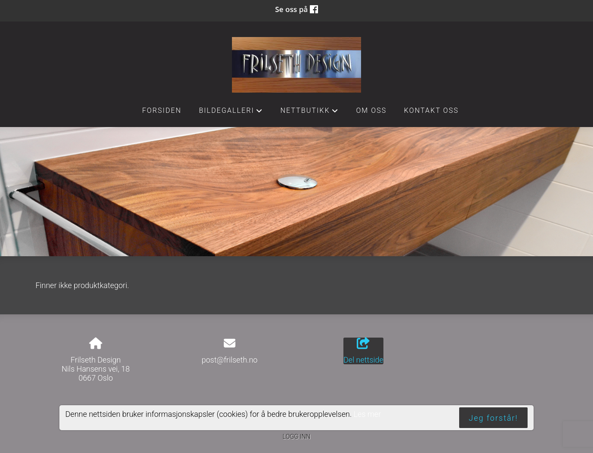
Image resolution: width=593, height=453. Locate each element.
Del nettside (363, 351)
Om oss (371, 110)
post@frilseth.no (229, 359)
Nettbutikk (309, 112)
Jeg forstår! (493, 417)
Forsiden (162, 110)
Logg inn (296, 437)
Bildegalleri (231, 112)
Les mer (367, 414)
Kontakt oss (431, 110)
